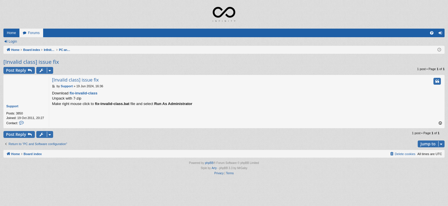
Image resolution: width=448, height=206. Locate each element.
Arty (214, 168)
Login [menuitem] (442, 34)
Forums (34, 33)
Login (13, 41)
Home (11, 33)
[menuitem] (431, 33)
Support (12, 106)
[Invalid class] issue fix (31, 62)
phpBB (209, 163)
